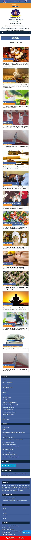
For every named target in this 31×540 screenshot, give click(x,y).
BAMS (3, 429)
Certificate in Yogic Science (8, 452)
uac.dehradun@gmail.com (11, 28)
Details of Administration (7, 382)
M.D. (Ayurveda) (5, 427)
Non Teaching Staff (6, 397)
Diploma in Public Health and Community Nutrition (13, 439)
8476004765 (21, 26)
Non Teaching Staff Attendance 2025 (10, 404)
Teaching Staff (5, 394)
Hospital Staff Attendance (8, 407)
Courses (5, 513)
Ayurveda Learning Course (8, 442)
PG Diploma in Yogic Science (8, 437)
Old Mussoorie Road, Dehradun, (17, 30)
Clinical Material (5, 419)
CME (3, 417)
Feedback (5, 515)
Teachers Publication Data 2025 (9, 412)
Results (4, 392)
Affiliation (4, 380)
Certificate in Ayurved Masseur (9, 444)
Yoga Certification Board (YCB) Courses (10, 456)
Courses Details (5, 385)
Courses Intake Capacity (7, 387)
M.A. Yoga (4, 434)
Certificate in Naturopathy (7, 449)
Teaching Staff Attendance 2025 (9, 402)
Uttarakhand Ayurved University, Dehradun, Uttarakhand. (15, 500)
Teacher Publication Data (7, 409)
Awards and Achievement (8, 414)
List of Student (5, 389)
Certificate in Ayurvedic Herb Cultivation (10, 447)
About (4, 510)
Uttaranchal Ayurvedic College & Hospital (15, 19)
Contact (4, 518)
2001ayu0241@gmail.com (23, 28)
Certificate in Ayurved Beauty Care (9, 454)
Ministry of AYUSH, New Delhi (9, 498)
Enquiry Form (26, 532)
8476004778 (15, 26)
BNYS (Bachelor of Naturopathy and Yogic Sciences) (13, 432)
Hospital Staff (5, 399)
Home (4, 508)
